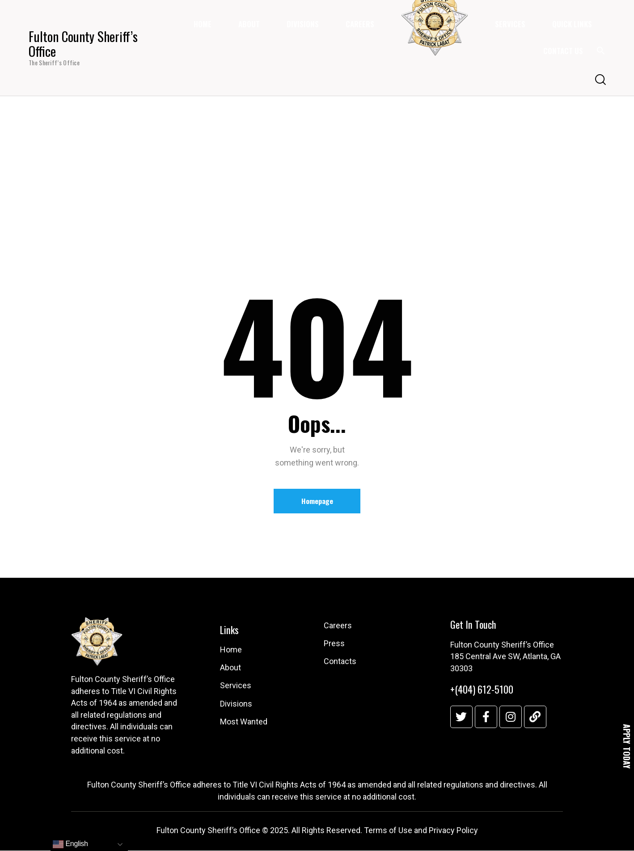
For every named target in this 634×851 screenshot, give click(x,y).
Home (291, 175)
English (70, 844)
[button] (600, 52)
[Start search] (599, 80)
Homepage (317, 501)
